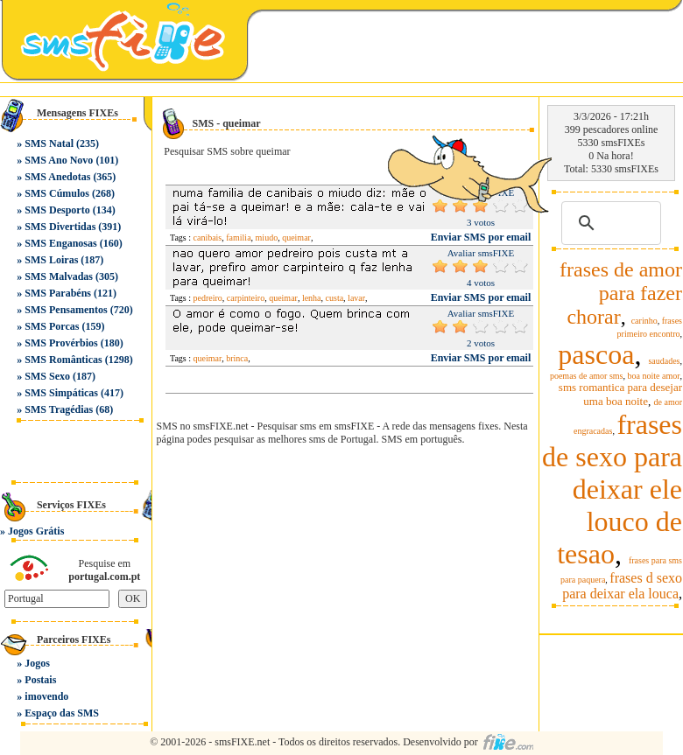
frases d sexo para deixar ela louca (622, 585)
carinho (644, 320)
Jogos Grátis (36, 531)
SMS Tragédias (59, 409)
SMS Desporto (57, 210)
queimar (296, 237)
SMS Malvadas (59, 276)
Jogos (37, 663)
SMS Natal (49, 143)
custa (335, 298)
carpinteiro (245, 298)
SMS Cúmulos (57, 193)
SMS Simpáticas (61, 393)
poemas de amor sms (586, 376)
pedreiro (208, 298)
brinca (237, 358)
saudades (663, 361)
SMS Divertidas (60, 226)
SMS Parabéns (58, 293)
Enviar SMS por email (481, 297)
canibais (208, 237)
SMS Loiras (51, 260)
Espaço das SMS (62, 713)
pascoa (596, 354)
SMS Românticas (63, 359)
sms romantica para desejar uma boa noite (620, 394)
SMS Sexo (47, 376)
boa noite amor (654, 376)
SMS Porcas (52, 326)
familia (238, 237)
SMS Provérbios (61, 343)
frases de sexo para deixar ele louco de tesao (612, 489)
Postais (40, 680)
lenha (311, 298)
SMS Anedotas (57, 177)
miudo (267, 237)
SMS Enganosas (60, 243)
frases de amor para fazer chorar (621, 293)
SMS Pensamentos (66, 310)
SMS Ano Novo (59, 160)
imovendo (46, 696)
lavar (356, 298)
